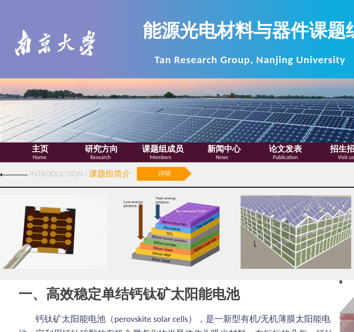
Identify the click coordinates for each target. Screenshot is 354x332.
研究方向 (101, 149)
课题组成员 (162, 149)
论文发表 (285, 149)
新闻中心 (224, 149)
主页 (40, 149)
